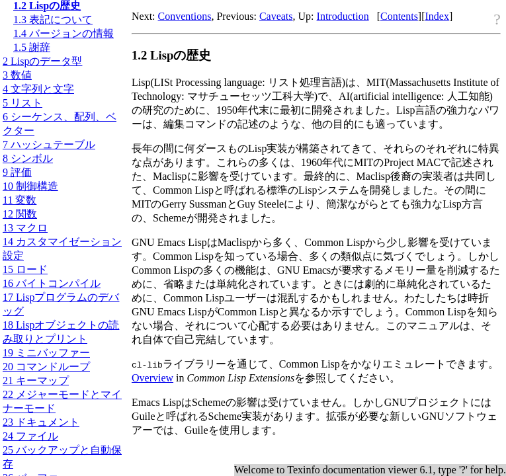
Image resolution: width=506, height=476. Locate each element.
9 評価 (17, 172)
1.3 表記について (53, 19)
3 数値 (17, 75)
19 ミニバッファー (46, 352)
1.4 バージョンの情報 (63, 33)
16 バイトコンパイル (52, 283)
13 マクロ (25, 227)
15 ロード (25, 269)
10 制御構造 (30, 186)
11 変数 (19, 200)
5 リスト (22, 102)
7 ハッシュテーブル (49, 144)
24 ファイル (30, 436)
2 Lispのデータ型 (42, 61)
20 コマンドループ (46, 366)
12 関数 (20, 213)
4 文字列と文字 (38, 89)
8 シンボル (28, 158)
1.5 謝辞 (31, 47)
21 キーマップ (36, 380)
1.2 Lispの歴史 (47, 5)
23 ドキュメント (41, 422)
